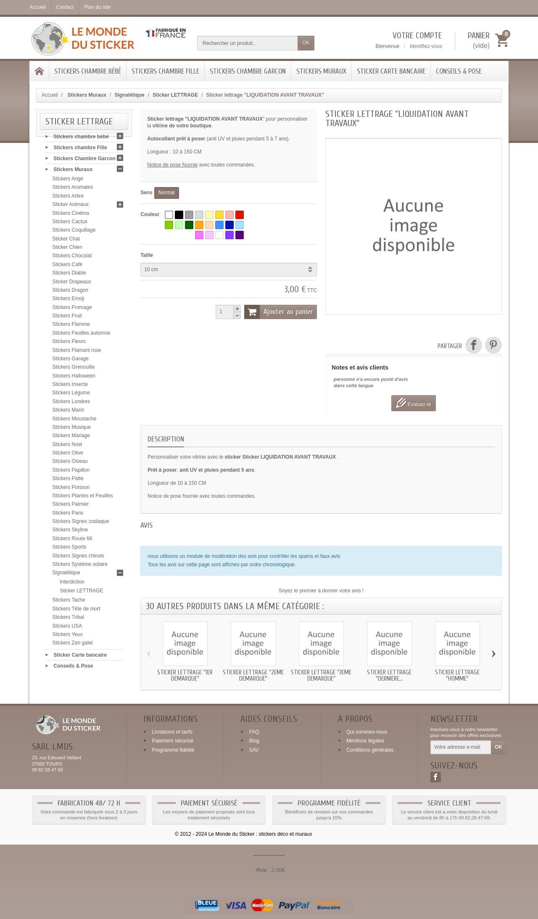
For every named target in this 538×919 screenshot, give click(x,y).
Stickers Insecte (70, 386)
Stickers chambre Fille (165, 71)
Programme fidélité (173, 750)
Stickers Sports (70, 549)
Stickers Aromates (73, 190)
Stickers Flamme (71, 327)
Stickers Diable (69, 275)
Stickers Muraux (321, 71)
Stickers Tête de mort (76, 611)
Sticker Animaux (71, 206)
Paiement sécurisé (172, 741)
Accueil (50, 95)
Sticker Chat (66, 241)
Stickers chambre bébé (87, 71)
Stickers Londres (71, 404)
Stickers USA (67, 628)
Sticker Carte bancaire (391, 71)
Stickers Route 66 (72, 541)
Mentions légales (365, 741)
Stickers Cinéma (71, 215)
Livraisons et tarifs (172, 731)
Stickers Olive (68, 455)
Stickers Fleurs (69, 343)
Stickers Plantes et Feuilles (83, 498)
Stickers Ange (68, 181)
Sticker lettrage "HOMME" (457, 675)
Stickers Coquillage (74, 232)
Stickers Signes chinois (78, 558)
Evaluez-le (413, 403)
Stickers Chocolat (72, 258)
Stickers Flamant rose (77, 352)
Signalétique (66, 575)
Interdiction (72, 584)
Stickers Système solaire (80, 566)
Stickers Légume (71, 395)
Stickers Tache (69, 602)
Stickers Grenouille (74, 369)
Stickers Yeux (68, 636)
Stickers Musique (72, 429)
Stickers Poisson (71, 489)
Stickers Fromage (72, 309)
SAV (254, 750)
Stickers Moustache (75, 421)
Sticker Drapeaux (72, 284)
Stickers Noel (67, 446)
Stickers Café (67, 266)
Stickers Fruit (67, 318)
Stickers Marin (68, 412)
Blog (254, 741)
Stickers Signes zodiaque (81, 523)
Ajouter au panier (278, 312)
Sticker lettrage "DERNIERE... (389, 675)
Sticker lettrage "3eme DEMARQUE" (321, 675)
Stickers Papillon (71, 472)
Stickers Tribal (68, 619)
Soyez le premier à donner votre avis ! (321, 591)
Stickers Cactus (70, 224)
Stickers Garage (71, 361)
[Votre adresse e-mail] (460, 747)
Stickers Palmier (71, 506)
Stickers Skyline (70, 532)
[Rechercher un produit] (247, 43)
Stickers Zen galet (73, 645)
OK (305, 43)
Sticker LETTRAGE (81, 593)
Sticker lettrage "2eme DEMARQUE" (253, 675)
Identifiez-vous (426, 46)
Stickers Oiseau (70, 464)
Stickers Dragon (70, 292)
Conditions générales (370, 750)
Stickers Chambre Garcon (248, 71)
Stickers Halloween (74, 378)
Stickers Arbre (68, 198)
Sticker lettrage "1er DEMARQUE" (185, 675)
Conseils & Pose (459, 71)
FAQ (254, 731)
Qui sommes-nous (366, 731)
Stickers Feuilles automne (81, 335)
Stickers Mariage (71, 438)
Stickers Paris (68, 515)
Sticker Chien (67, 249)
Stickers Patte (68, 480)
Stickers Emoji (68, 301)
